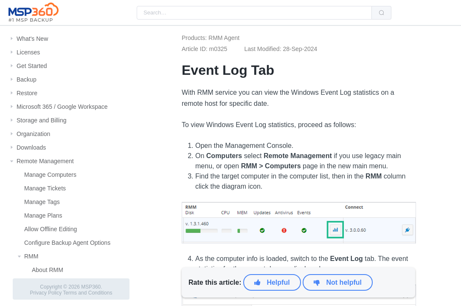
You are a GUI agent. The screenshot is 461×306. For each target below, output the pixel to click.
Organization (33, 133)
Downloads (31, 147)
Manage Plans (43, 215)
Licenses (28, 52)
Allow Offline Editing (50, 229)
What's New (32, 38)
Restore (27, 93)
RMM (31, 256)
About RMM (47, 269)
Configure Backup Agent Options (67, 242)
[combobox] (254, 13)
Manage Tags (42, 201)
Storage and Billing (42, 120)
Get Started (32, 65)
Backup (27, 79)
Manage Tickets (45, 188)
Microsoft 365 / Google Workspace (62, 106)
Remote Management (45, 161)
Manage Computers (50, 174)
